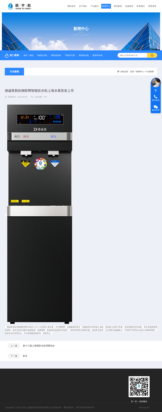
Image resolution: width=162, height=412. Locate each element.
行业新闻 (14, 71)
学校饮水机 (42, 55)
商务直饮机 (56, 55)
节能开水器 (70, 55)
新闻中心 (106, 6)
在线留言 (129, 6)
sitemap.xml (144, 407)
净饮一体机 (28, 55)
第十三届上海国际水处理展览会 (39, 345)
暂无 (25, 356)
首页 (132, 71)
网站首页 (71, 6)
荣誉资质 (152, 6)
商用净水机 (84, 55)
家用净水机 (98, 55)
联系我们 (141, 6)
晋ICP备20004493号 (85, 407)
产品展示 (95, 6)
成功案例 (118, 6)
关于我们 (83, 6)
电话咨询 (155, 100)
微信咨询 (155, 110)
